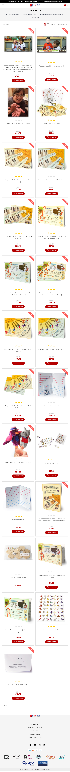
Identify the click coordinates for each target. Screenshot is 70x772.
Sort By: (53, 24)
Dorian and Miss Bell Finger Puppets (18, 463)
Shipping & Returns (35, 721)
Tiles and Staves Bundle (51, 406)
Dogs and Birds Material (12, 14)
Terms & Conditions (35, 738)
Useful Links (35, 731)
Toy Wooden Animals (18, 578)
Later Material (35, 17)
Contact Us (35, 742)
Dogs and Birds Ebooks (29, 14)
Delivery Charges (35, 725)
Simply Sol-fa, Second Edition (18, 685)
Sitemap (48, 770)
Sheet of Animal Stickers (51, 630)
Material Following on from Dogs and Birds (52, 14)
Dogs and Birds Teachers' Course (18, 123)
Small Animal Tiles (51, 464)
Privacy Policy (35, 735)
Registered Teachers (35, 728)
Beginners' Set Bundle (52, 123)
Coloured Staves (18, 520)
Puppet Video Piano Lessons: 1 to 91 (51, 66)
